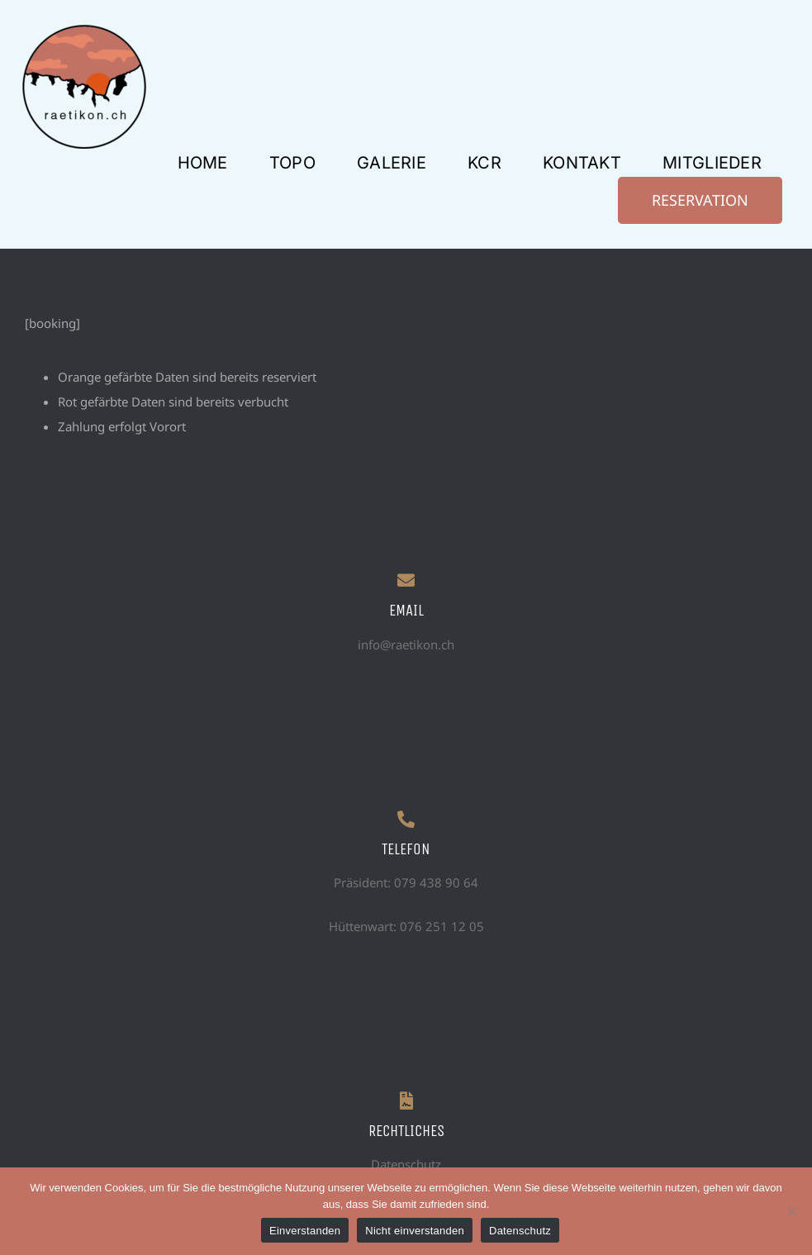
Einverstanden (304, 1230)
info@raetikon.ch (406, 644)
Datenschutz (406, 1164)
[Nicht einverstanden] (791, 1211)
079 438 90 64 (436, 882)
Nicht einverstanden (414, 1230)
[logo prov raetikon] (84, 30)
